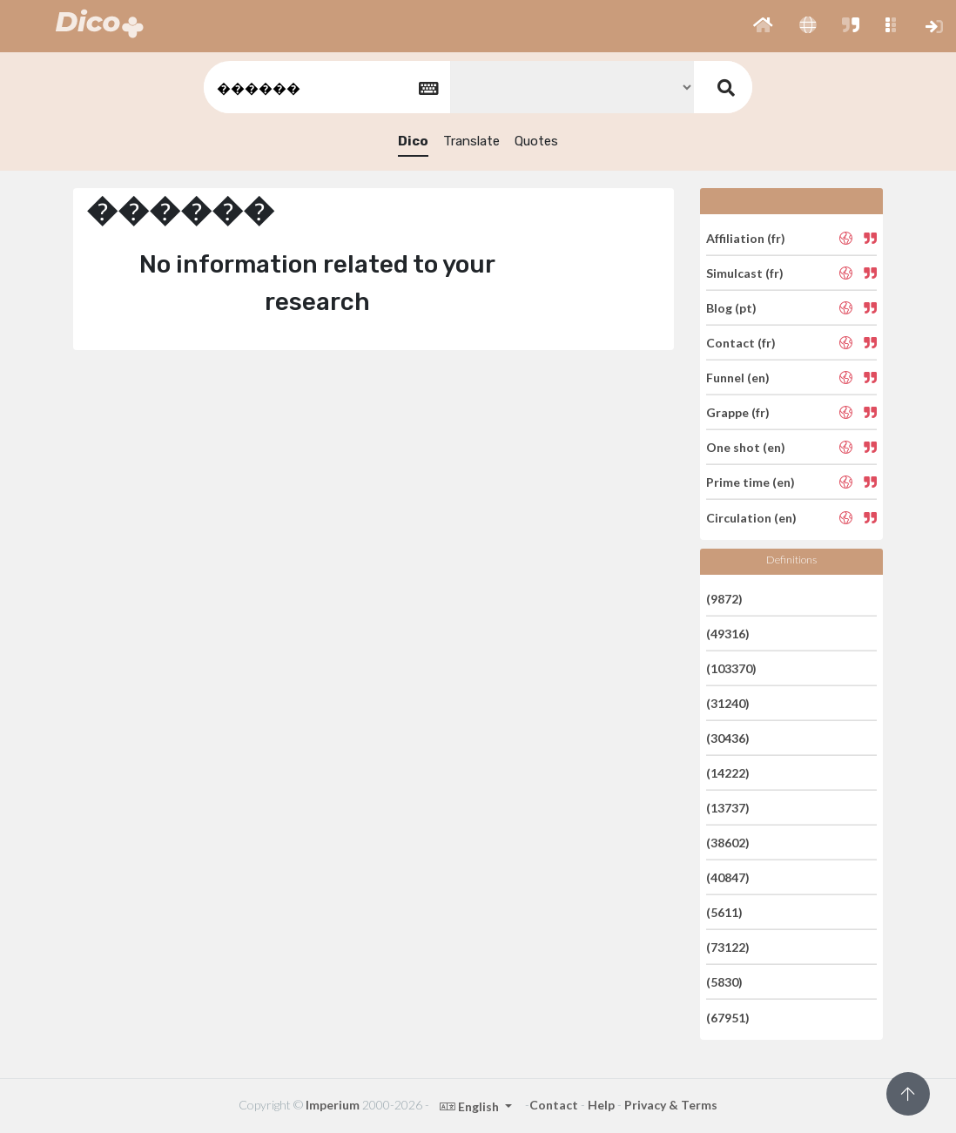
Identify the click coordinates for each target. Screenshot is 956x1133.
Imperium (333, 1104)
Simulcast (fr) (745, 273)
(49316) (728, 633)
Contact (553, 1104)
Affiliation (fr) (745, 237)
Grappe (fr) (738, 412)
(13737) (728, 807)
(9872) (724, 597)
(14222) (728, 772)
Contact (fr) (741, 342)
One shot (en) (745, 447)
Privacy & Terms (670, 1104)
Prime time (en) (750, 482)
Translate (471, 141)
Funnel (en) (738, 377)
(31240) (728, 703)
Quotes (536, 141)
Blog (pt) (731, 307)
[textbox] (326, 87)
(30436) (728, 738)
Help (601, 1104)
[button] (763, 26)
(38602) (728, 842)
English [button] (471, 1106)
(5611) (724, 912)
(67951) (728, 1016)
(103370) (731, 668)
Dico (413, 141)
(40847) (728, 877)
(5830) (724, 982)
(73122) (728, 947)
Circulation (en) (751, 516)
